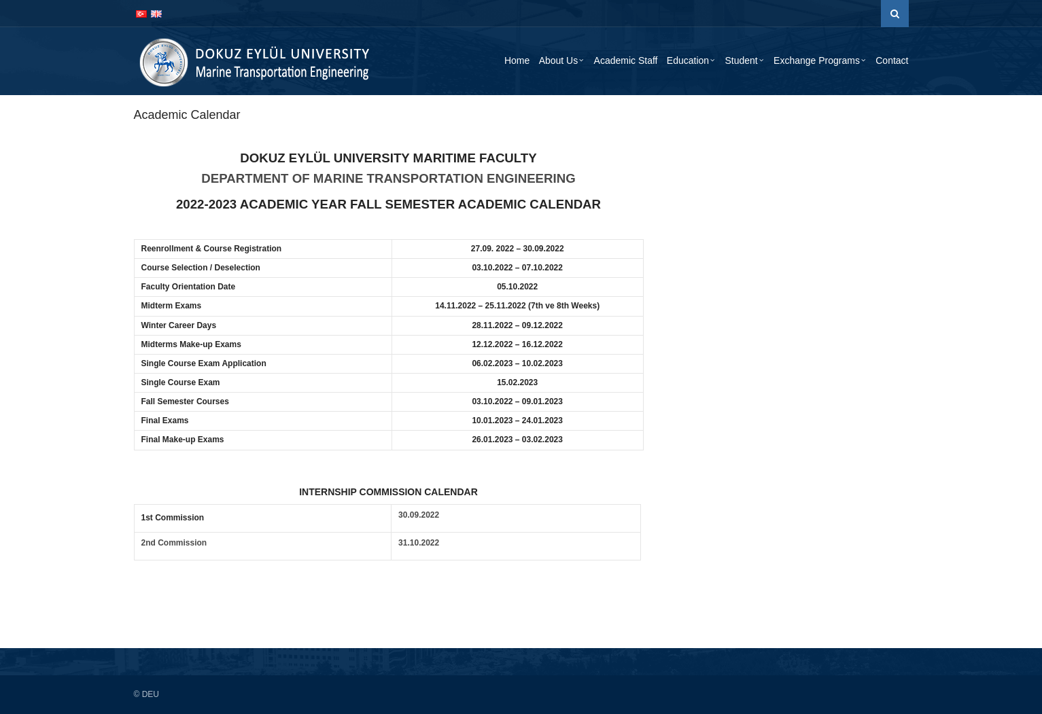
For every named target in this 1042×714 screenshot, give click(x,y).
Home (516, 60)
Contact (891, 60)
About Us (558, 60)
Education (688, 60)
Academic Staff (626, 60)
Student (741, 60)
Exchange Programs (817, 60)
